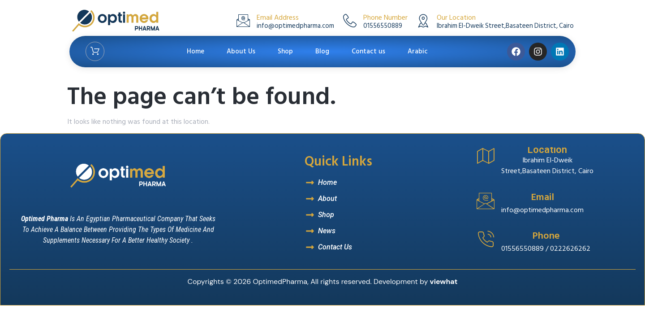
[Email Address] (243, 20)
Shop (285, 51)
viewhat (444, 281)
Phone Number (385, 17)
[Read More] (554, 207)
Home (195, 51)
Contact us (368, 51)
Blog (322, 51)
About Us (241, 51)
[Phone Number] (350, 20)
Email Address (278, 17)
